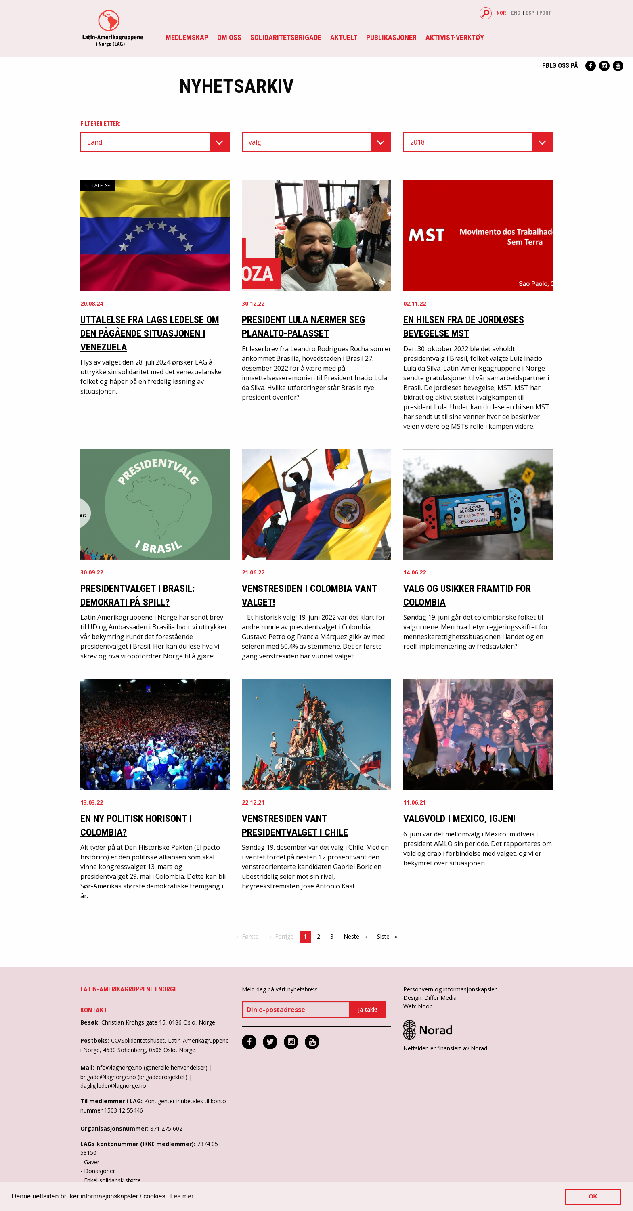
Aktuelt (343, 37)
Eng (515, 13)
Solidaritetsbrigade (285, 37)
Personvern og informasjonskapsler (450, 989)
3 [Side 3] (331, 936)
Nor (501, 13)
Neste (357, 936)
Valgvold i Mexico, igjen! (459, 818)
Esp (530, 13)
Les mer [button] (182, 1196)
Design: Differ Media (430, 997)
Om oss (229, 37)
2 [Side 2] (318, 936)
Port (545, 13)
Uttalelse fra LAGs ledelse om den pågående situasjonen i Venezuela (149, 333)
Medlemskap (187, 37)
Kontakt (93, 1010)
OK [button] (593, 1196)
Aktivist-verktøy (454, 37)
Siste (389, 936)
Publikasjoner (391, 37)
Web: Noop (418, 1006)
